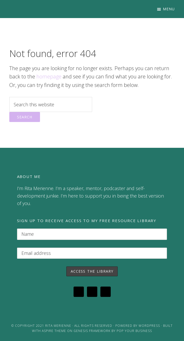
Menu (169, 8)
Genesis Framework (92, 331)
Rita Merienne (58, 325)
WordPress (149, 325)
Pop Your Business (134, 331)
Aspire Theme (54, 331)
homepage (48, 76)
